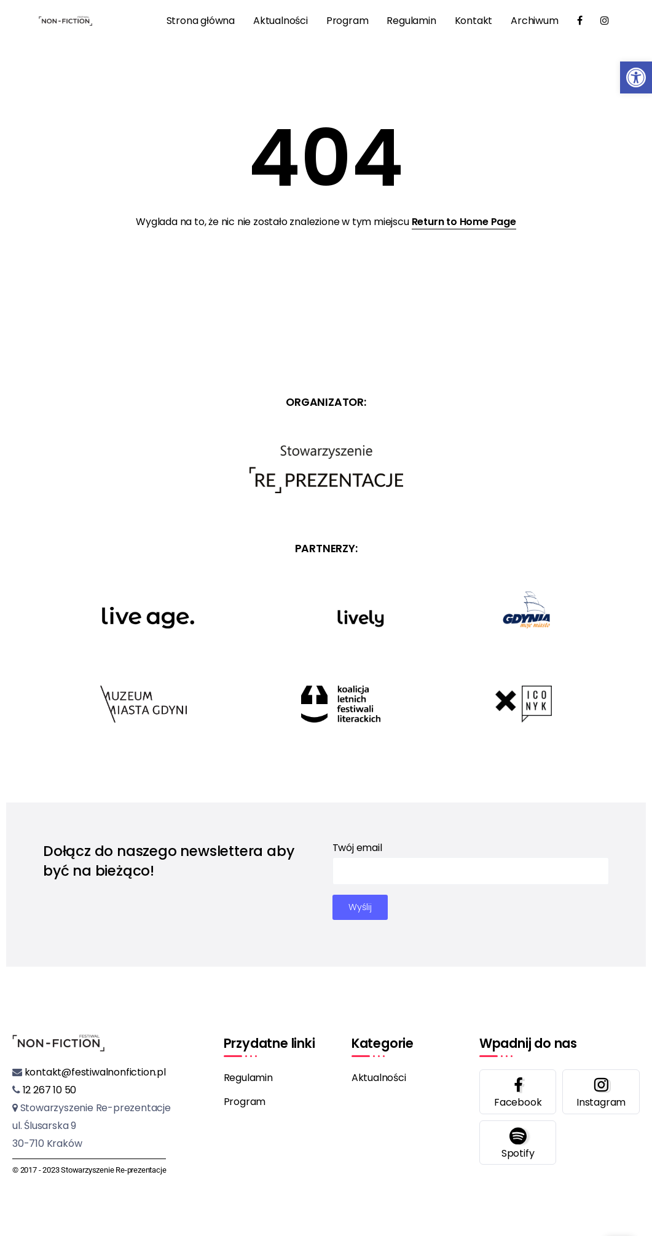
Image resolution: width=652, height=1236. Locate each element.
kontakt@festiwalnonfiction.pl (94, 1072)
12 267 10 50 (48, 1090)
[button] (636, 77)
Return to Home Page (464, 222)
